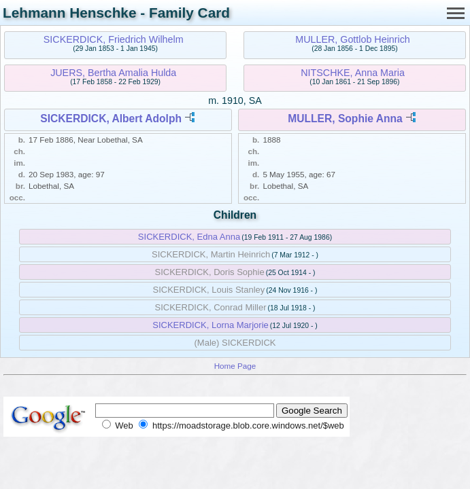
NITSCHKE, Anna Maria (353, 72)
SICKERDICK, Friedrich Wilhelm (114, 39)
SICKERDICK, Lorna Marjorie (210, 325)
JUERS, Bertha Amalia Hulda (113, 72)
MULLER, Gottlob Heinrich (352, 39)
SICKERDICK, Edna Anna (189, 237)
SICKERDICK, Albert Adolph (111, 118)
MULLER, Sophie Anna (345, 118)
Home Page (235, 365)
